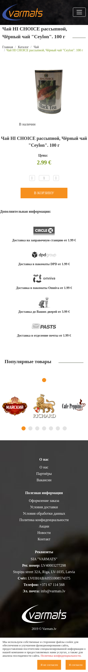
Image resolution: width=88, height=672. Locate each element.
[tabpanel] (14, 406)
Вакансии (44, 480)
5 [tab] (51, 428)
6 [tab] (58, 428)
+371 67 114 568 (52, 585)
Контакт (44, 539)
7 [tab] (65, 428)
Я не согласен (49, 665)
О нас (44, 467)
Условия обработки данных (44, 513)
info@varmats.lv (53, 591)
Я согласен (76, 665)
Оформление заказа (44, 501)
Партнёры (44, 474)
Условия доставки (44, 507)
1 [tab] (44, 380)
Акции (44, 526)
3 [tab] (37, 428)
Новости (44, 533)
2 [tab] (30, 428)
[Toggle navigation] (79, 12)
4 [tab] (44, 428)
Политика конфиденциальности (44, 520)
